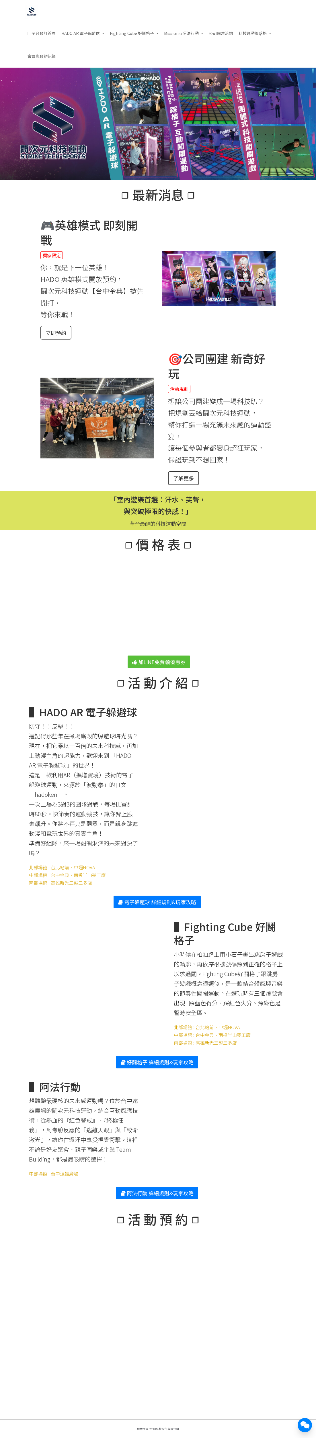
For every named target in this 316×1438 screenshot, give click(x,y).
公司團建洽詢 (221, 33)
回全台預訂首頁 (42, 33)
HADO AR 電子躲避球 (80, 33)
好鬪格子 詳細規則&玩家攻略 (157, 1062)
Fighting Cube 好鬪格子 (132, 33)
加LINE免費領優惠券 (159, 662)
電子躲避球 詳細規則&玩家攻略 (157, 902)
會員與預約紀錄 (42, 56)
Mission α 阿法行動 (181, 33)
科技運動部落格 (253, 33)
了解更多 (183, 478)
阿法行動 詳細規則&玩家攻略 (157, 1193)
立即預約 (56, 332)
